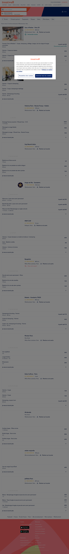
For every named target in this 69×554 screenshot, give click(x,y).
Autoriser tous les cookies (44, 75)
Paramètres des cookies (26, 75)
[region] (35, 67)
